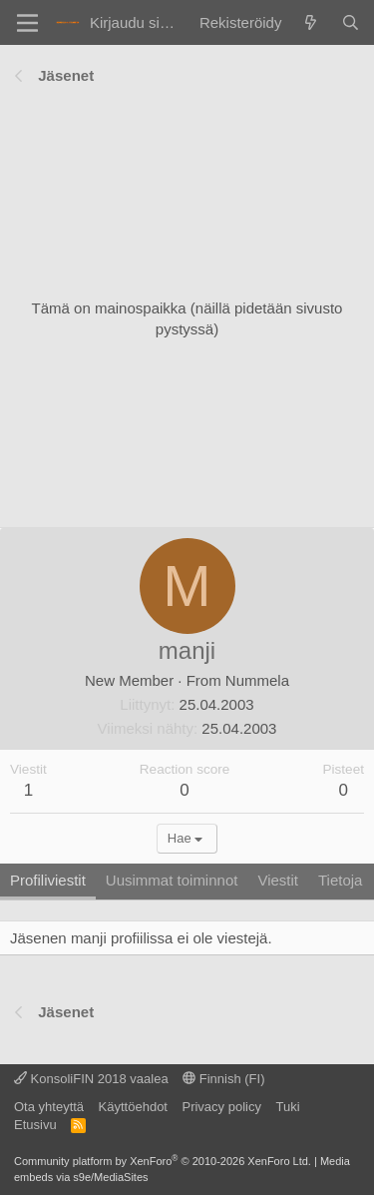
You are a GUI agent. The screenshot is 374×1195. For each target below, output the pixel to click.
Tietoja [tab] (340, 880)
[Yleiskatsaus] (310, 22)
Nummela (257, 680)
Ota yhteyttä (49, 1106)
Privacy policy (221, 1106)
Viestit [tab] (277, 880)
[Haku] (350, 22)
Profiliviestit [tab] (48, 880)
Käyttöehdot (133, 1106)
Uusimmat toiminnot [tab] (172, 880)
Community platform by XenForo (162, 1161)
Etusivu (35, 1124)
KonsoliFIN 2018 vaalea (91, 1078)
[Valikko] (27, 23)
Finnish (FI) (223, 1078)
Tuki (287, 1106)
